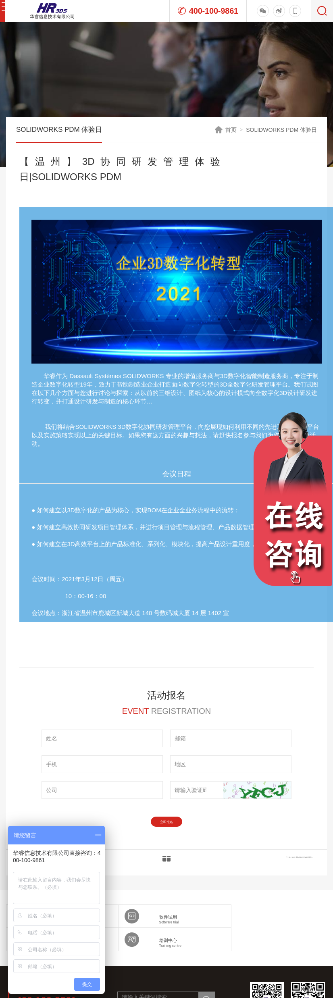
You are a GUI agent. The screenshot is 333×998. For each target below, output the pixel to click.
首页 (231, 130)
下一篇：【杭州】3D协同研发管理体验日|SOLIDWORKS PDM (255, 869)
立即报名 (166, 825)
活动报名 (287, 167)
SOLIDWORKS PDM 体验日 (281, 130)
